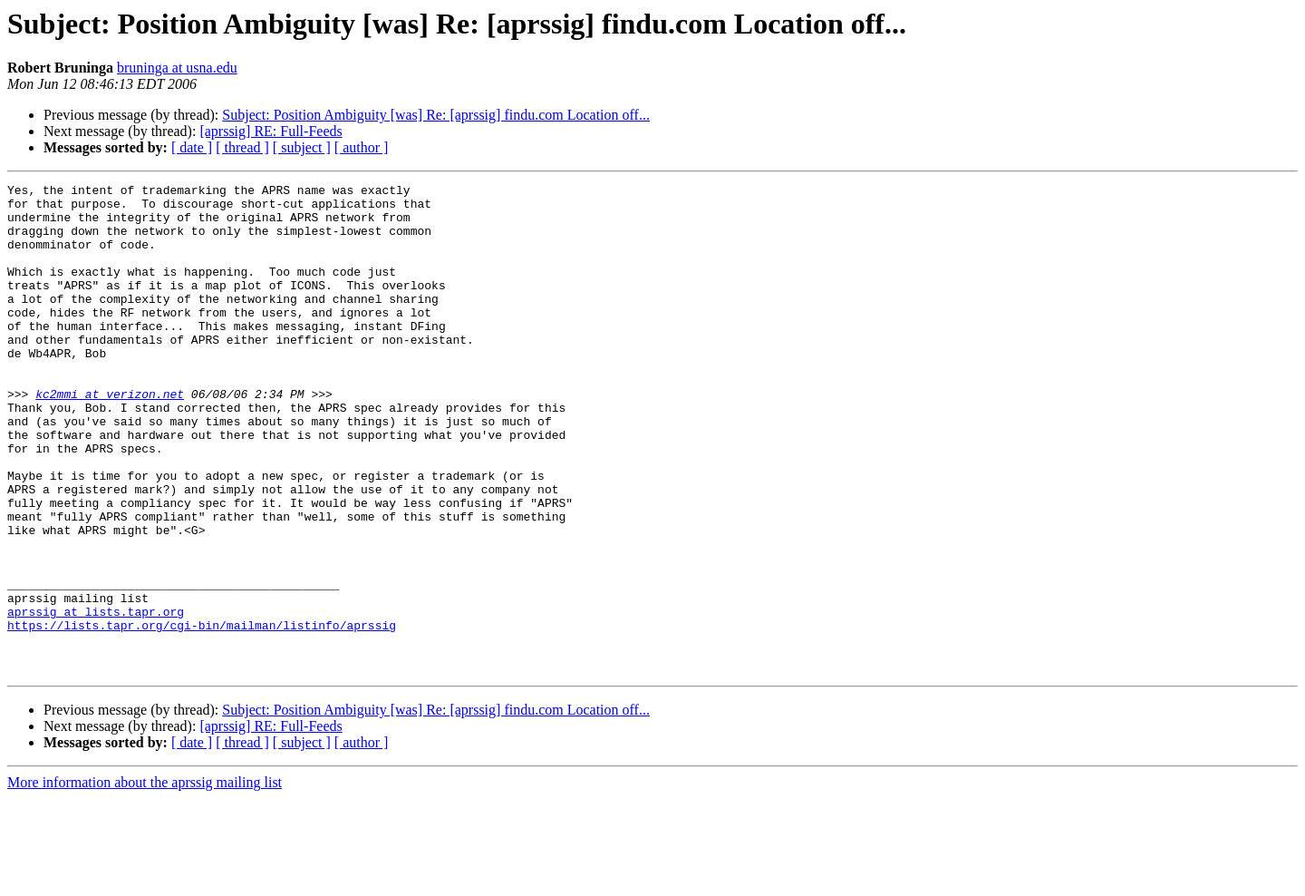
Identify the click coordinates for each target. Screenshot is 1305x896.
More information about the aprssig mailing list (144, 880)
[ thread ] (242, 147)
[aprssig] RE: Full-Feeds (270, 131)
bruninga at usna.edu (177, 67)
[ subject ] (302, 147)
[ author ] (361, 147)
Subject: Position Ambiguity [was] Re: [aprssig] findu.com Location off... (436, 114)
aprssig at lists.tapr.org (95, 698)
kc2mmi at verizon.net (109, 437)
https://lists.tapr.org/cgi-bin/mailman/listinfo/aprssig (201, 714)
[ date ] (191, 147)
